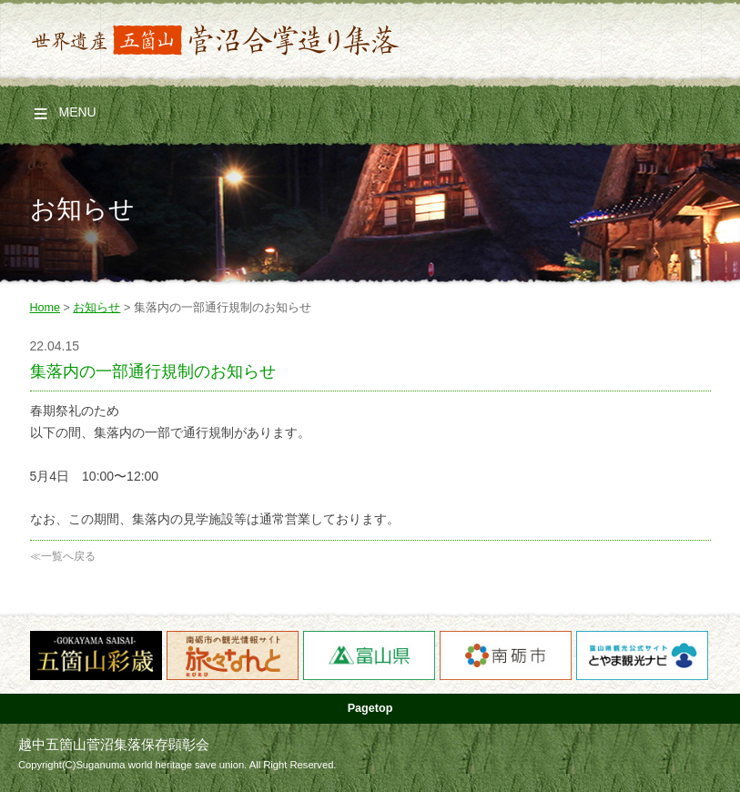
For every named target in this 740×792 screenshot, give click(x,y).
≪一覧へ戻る (63, 556)
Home (45, 307)
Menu (77, 112)
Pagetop (370, 708)
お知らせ (96, 307)
